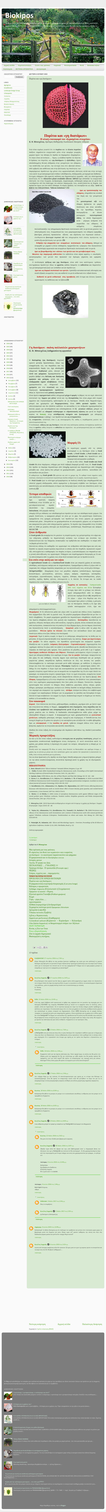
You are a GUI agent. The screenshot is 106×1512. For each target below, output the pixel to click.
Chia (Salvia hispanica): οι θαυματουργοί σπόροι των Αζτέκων (54, 923)
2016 (8, 374)
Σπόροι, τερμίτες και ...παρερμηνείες (44, 873)
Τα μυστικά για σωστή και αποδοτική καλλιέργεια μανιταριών (12, 288)
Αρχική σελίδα (9, 65)
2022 (8, 356)
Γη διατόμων (33, 840)
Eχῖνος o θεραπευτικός (38, 916)
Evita (36, 999)
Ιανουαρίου (12, 460)
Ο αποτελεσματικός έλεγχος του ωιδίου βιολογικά (18, 243)
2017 (8, 371)
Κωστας (37, 1090)
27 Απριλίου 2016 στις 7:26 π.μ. (54, 958)
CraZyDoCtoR (39, 958)
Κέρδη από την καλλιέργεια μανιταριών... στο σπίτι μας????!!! (13, 296)
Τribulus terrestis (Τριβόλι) (40, 913)
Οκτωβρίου (12, 386)
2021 (8, 359)
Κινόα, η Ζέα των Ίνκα (38, 929)
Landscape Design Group (12, 90)
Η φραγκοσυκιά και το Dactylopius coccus (46, 858)
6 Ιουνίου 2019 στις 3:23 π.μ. (59, 1244)
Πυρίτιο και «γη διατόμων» (40, 881)
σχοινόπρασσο (35, 902)
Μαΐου (10, 448)
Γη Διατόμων (33, 838)
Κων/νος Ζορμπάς (41, 978)
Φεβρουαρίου (12, 457)
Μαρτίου (11, 454)
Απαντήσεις (40, 1047)
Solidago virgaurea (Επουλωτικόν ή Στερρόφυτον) (49, 889)
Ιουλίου (10, 396)
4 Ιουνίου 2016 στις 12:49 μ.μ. (57, 1162)
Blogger (63, 1505)
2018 (8, 368)
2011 (8, 473)
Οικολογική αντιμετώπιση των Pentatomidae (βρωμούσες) (31, 1488)
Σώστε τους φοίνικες (42, 65)
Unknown (43, 1201)
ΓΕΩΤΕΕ (7, 109)
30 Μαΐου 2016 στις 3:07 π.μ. (65, 1146)
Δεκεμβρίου (12, 380)
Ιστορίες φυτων (35, 860)
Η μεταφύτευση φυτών (20, 1462)
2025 (8, 346)
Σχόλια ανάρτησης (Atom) (45, 1329)
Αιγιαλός (7, 99)
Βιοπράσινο (7, 107)
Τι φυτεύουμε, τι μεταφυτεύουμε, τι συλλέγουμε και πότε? (31, 1392)
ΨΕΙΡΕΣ (32, 871)
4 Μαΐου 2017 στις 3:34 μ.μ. (56, 1201)
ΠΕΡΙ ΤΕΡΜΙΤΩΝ (37, 926)
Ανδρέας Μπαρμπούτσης (11, 101)
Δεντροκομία (41, 69)
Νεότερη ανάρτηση (37, 1324)
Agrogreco (7, 85)
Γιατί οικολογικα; (13, 406)
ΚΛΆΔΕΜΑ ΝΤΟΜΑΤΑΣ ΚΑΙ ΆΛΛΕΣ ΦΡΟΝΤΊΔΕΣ (30, 1416)
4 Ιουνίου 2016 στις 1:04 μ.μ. (51, 1184)
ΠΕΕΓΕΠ (7, 112)
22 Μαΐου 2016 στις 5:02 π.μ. (55, 1136)
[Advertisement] (65, 1305)
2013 (8, 467)
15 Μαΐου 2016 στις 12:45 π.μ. (48, 999)
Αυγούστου (12, 393)
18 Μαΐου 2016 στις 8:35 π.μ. (50, 1105)
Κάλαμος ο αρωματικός (38, 886)
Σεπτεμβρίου (12, 390)
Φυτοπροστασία (70, 65)
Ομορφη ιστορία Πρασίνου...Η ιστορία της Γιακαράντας (15, 421)
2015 (8, 378)
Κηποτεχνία (7, 69)
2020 (8, 362)
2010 (8, 476)
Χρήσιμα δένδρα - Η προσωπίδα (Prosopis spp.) (48, 868)
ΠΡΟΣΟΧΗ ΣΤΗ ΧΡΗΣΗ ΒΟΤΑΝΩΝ (45, 879)
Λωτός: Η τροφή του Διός (39, 863)
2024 (8, 350)
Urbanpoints (8, 93)
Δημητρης (38, 1227)
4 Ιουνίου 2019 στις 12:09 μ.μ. (51, 1227)
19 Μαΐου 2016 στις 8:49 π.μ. (59, 1121)
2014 (8, 464)
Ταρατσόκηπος (8, 123)
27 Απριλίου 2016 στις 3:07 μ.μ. (60, 978)
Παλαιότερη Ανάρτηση (92, 1324)
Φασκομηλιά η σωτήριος (39, 936)
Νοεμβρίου (11, 383)
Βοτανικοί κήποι (93, 65)
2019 (8, 365)
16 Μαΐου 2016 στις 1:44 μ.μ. (53, 1051)
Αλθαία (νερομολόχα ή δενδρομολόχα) (45, 905)
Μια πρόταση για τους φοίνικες (42, 850)
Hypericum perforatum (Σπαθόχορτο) (44, 918)
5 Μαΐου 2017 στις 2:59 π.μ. (64, 1211)
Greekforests (8, 88)
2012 (8, 470)
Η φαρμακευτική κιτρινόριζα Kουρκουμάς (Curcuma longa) (53, 884)
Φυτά (82, 65)
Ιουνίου (10, 399)
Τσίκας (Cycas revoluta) (20, 1439)
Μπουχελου (43, 845)
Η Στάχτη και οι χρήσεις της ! (22, 1404)
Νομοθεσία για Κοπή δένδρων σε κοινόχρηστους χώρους (30, 1450)
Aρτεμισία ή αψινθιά (37, 910)
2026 (8, 343)
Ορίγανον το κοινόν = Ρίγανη (41, 892)
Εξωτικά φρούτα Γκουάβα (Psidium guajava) (47, 894)
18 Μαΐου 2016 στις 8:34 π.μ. (50, 1090)
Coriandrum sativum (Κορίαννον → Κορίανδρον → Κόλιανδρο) (55, 921)
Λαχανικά (57, 65)
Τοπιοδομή (7, 115)
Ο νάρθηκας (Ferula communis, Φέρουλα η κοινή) (16, 432)
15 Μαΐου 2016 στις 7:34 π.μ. (59, 1030)
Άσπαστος (7, 96)
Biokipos (19, 16)
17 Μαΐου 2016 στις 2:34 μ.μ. (59, 1073)
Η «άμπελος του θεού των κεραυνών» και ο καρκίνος (50, 852)
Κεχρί (31, 897)
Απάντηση (38, 971)
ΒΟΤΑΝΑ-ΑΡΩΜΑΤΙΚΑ (24, 69)
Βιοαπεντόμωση (9, 104)
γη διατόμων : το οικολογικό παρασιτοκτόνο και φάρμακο (52, 855)
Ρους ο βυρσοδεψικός (38, 931)
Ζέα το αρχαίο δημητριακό (40, 934)
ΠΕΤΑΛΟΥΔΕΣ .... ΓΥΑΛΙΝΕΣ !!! (43, 866)
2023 (8, 353)
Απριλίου (11, 451)
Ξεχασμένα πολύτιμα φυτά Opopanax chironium (49, 907)
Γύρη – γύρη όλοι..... (37, 900)
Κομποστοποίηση (24, 65)
